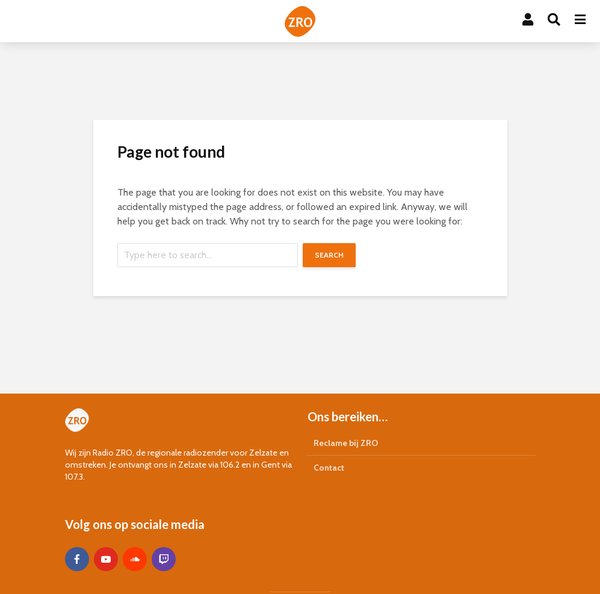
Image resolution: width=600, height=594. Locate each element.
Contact (329, 467)
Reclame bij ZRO (346, 443)
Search (329, 254)
